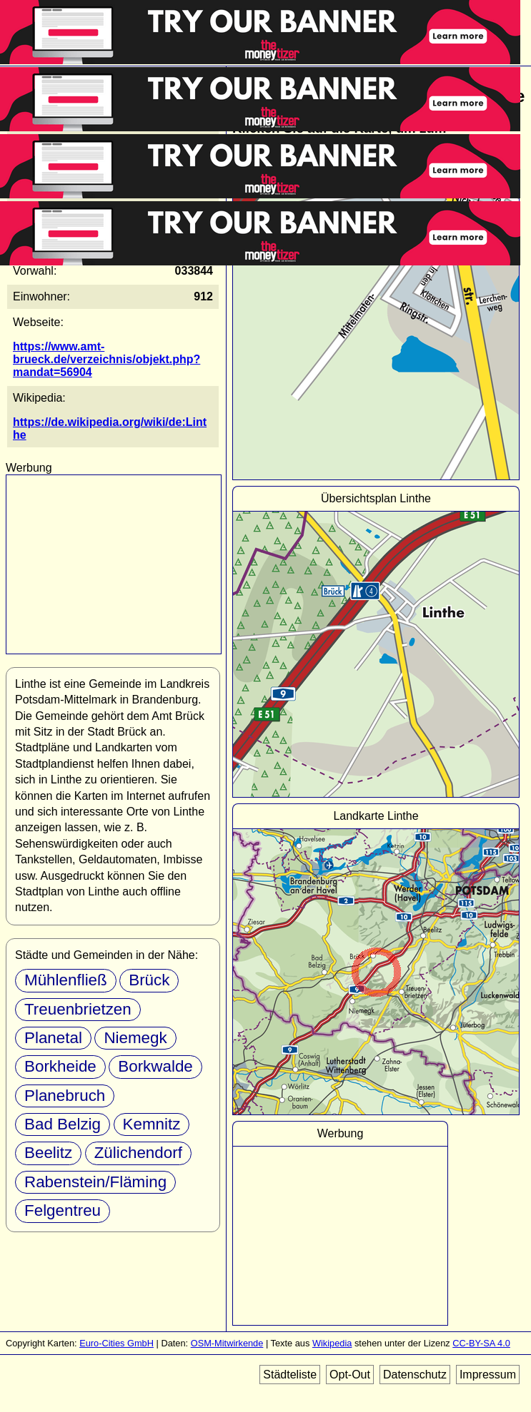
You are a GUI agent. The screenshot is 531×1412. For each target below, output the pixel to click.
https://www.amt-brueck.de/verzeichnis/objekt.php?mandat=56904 (106, 359)
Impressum (488, 1374)
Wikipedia (332, 1343)
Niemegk (135, 1038)
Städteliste (290, 1374)
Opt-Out (349, 1374)
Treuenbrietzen (77, 1009)
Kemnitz (152, 1124)
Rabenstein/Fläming (95, 1182)
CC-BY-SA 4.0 (481, 1343)
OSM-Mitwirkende (227, 1343)
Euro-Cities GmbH (116, 1343)
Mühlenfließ (65, 980)
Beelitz (48, 1153)
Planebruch (64, 1095)
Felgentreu (62, 1210)
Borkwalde (155, 1066)
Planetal (53, 1038)
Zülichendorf (138, 1153)
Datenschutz (415, 1374)
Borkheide (60, 1066)
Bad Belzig (62, 1124)
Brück (149, 980)
